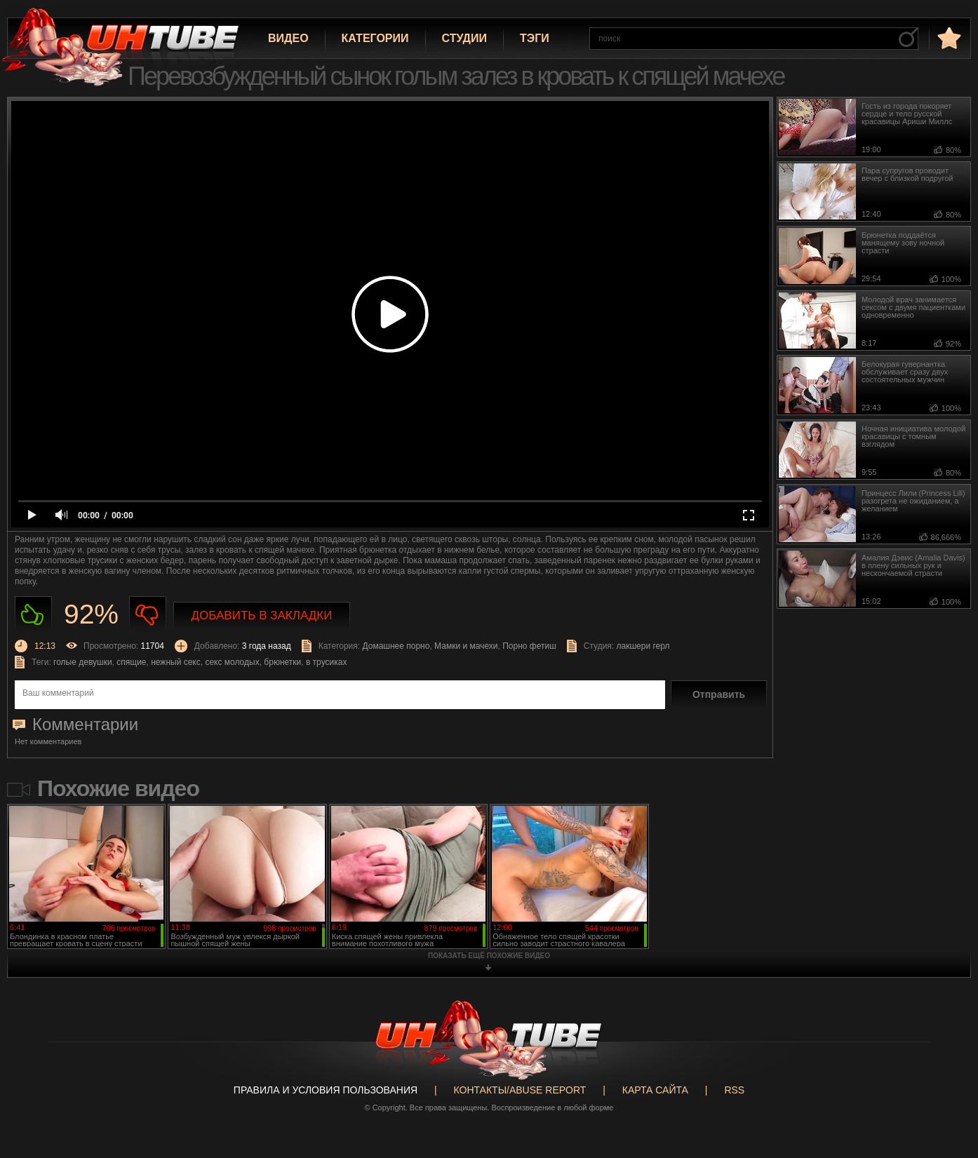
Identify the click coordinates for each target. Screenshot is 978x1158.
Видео (288, 38)
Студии (464, 38)
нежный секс (176, 662)
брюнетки (282, 662)
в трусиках (326, 662)
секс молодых (232, 662)
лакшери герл (643, 646)
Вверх (946, 1090)
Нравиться (33, 614)
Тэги (534, 38)
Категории (375, 38)
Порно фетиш (529, 646)
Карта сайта (655, 1090)
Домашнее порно (395, 646)
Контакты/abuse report (520, 1090)
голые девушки (82, 662)
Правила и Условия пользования (325, 1090)
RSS (734, 1090)
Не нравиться (147, 614)
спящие (131, 662)
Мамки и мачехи (465, 646)
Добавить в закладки (262, 615)
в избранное (948, 37)
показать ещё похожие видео (489, 956)
